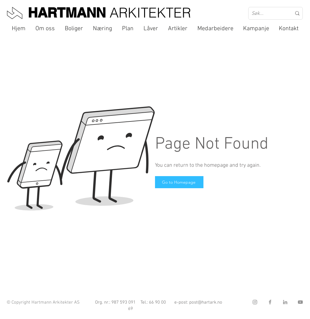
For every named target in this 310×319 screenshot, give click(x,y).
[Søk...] (267, 13)
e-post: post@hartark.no (198, 302)
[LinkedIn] (285, 302)
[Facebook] (270, 302)
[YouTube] (300, 302)
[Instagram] (255, 302)
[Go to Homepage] (179, 182)
